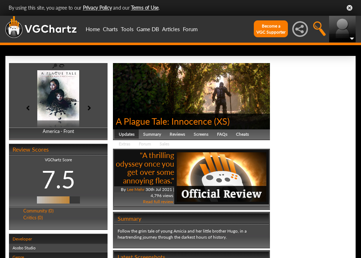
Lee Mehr (135, 189)
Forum (190, 29)
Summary (152, 134)
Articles (171, 29)
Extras (124, 144)
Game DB (148, 29)
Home (93, 29)
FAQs (222, 134)
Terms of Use (144, 8)
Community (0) (38, 211)
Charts (110, 29)
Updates (126, 134)
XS (222, 121)
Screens (201, 134)
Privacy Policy (97, 8)
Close (349, 8)
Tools (127, 29)
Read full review (158, 201)
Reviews (177, 134)
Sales (164, 144)
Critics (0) (33, 217)
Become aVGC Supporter (270, 29)
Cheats (242, 134)
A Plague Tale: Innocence (164, 121)
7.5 (58, 179)
